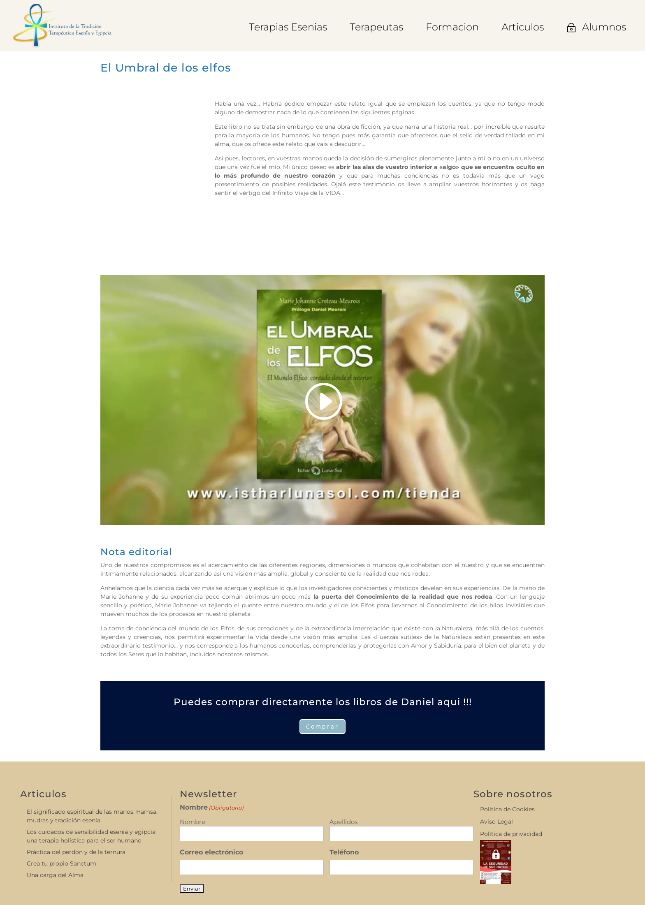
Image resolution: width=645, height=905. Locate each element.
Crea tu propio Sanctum (61, 863)
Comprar (322, 726)
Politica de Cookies (507, 809)
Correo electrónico (211, 852)
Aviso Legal (496, 822)
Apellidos (343, 822)
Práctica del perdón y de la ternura (76, 852)
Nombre (192, 822)
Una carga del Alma (55, 875)
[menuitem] (288, 27)
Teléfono (344, 852)
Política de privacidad (511, 834)
